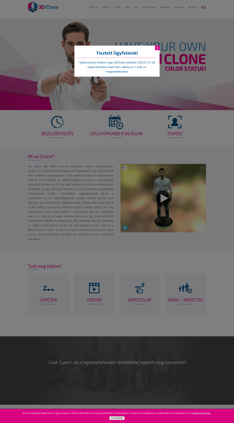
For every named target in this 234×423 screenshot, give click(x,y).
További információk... (201, 413)
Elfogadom (117, 418)
